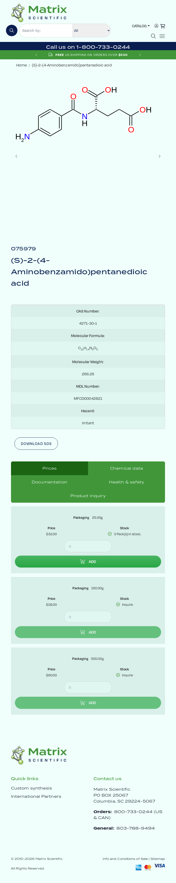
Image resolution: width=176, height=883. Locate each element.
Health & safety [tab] (126, 482)
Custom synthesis (31, 788)
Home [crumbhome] (21, 65)
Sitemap (158, 859)
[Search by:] (46, 30)
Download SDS (36, 443)
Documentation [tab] (49, 482)
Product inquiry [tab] (87, 495)
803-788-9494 (135, 828)
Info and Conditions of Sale (125, 859)
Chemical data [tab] (126, 468)
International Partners (36, 796)
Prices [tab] (49, 468)
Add (88, 561)
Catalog (139, 25)
